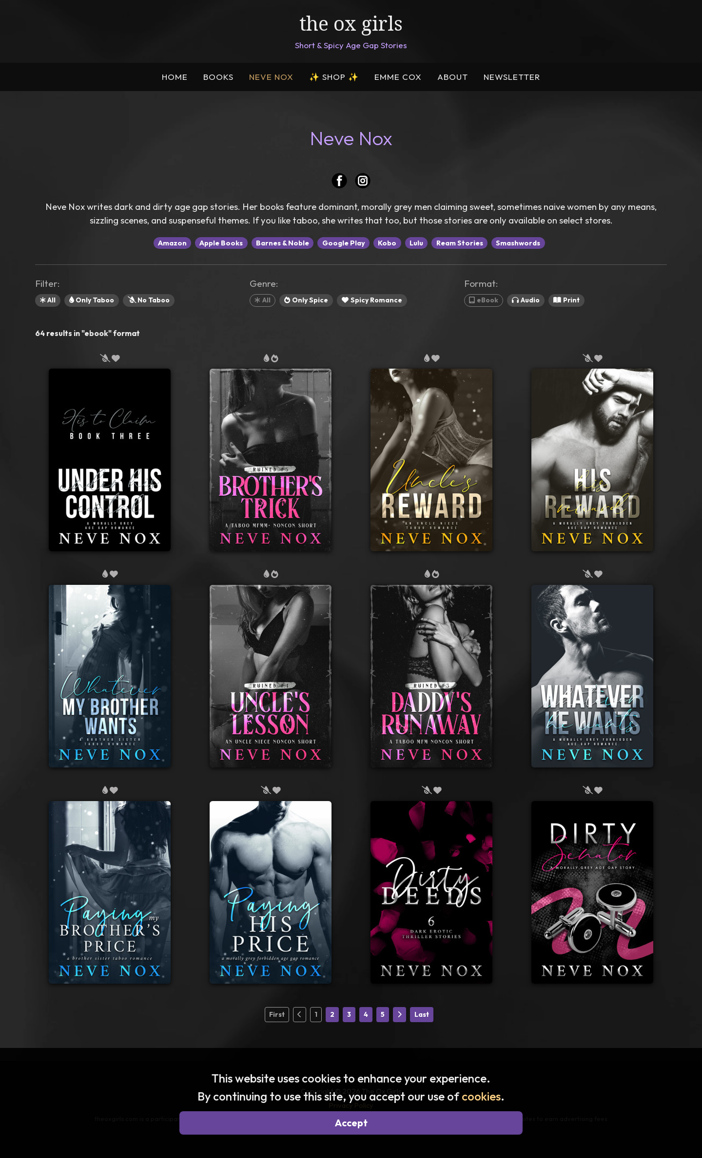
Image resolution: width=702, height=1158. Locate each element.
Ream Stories (459, 243)
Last (421, 1014)
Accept (351, 1123)
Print (566, 300)
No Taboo (149, 300)
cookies (481, 1096)
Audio (526, 300)
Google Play (343, 243)
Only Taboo (91, 300)
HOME (175, 77)
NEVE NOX (271, 77)
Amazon (172, 243)
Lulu (416, 243)
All (48, 300)
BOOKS (218, 77)
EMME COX (398, 77)
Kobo (387, 243)
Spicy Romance (372, 300)
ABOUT (452, 77)
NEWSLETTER (512, 77)
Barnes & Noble (282, 243)
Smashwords (518, 243)
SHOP (334, 77)
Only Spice (306, 300)
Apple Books (221, 243)
